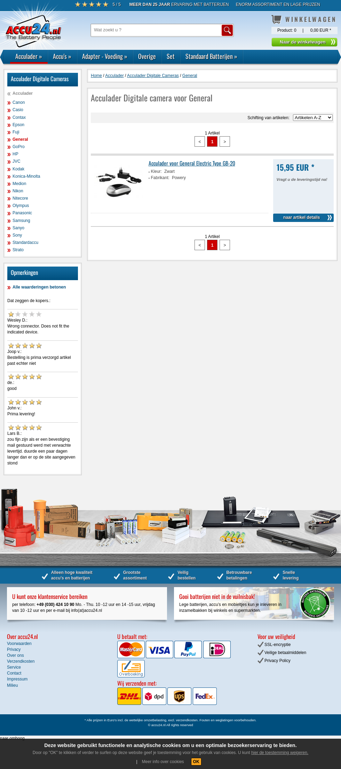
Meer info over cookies (163, 761)
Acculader (28, 56)
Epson (18, 124)
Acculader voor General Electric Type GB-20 (192, 163)
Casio (18, 109)
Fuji (16, 132)
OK (196, 761)
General (20, 139)
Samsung (21, 220)
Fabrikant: (160, 177)
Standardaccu (25, 242)
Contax (19, 117)
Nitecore (20, 198)
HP (15, 154)
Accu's (62, 56)
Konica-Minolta (26, 176)
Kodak (18, 169)
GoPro (19, 146)
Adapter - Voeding (104, 56)
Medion (19, 183)
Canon (19, 102)
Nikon (18, 191)
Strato (18, 249)
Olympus (21, 205)
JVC (17, 161)
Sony (17, 235)
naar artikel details (301, 217)
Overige (147, 56)
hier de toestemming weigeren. (279, 752)
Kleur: (156, 171)
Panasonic (22, 212)
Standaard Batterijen (211, 56)
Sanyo (18, 227)
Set (171, 56)
